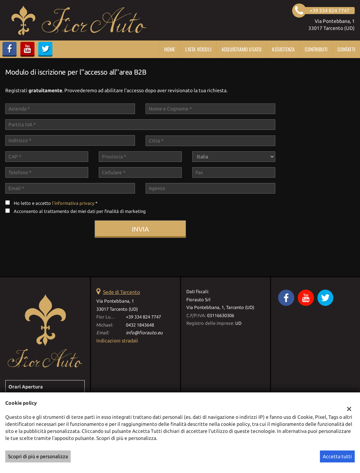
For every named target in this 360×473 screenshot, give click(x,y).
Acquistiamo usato (241, 49)
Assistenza (283, 49)
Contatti (346, 49)
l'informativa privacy (73, 203)
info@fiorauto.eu (144, 332)
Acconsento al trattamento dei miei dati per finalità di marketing (80, 211)
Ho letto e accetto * (55, 203)
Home (169, 49)
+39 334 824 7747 (143, 317)
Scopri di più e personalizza (38, 456)
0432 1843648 (140, 325)
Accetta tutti (337, 456)
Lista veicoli (198, 49)
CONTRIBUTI (316, 49)
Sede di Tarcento (121, 292)
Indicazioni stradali (117, 340)
